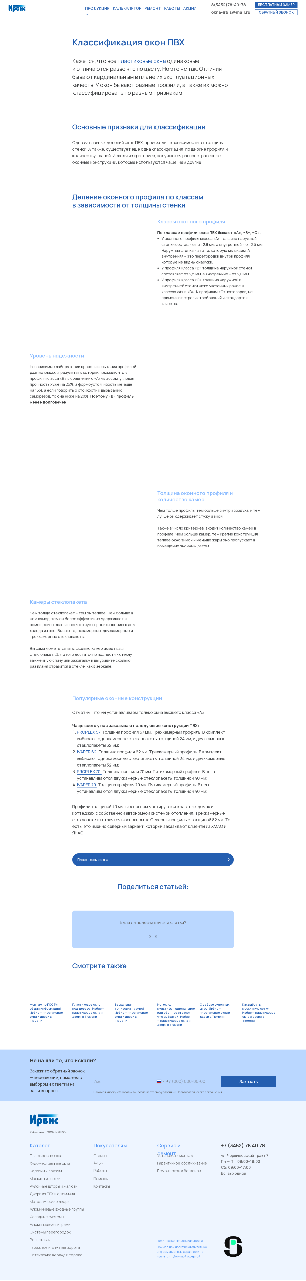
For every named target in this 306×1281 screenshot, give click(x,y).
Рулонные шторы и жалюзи (53, 1186)
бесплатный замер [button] (276, 4)
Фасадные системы (47, 1216)
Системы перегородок (50, 1232)
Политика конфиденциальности (180, 1241)
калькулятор (127, 8)
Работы (172, 8)
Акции (98, 1162)
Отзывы (100, 1155)
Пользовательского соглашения (199, 1092)
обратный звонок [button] (276, 12)
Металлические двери (49, 1201)
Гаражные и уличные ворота (55, 1247)
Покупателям (110, 1145)
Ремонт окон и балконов (179, 1170)
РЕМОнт (152, 8)
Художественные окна (50, 1163)
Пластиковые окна (46, 1155)
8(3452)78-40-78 (228, 5)
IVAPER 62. (87, 752)
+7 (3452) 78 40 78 (243, 1145)
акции (190, 8)
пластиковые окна (142, 61)
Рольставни (40, 1239)
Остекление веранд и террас (56, 1254)
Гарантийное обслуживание (182, 1163)
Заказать (248, 1081)
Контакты (102, 1186)
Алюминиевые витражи (50, 1224)
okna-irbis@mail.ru (230, 12)
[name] (123, 1081)
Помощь (101, 1178)
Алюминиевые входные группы (57, 1209)
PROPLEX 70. (89, 771)
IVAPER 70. (87, 785)
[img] (160, 1231)
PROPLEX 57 (88, 732)
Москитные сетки (45, 1178)
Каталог (40, 1145)
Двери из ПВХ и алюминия (52, 1193)
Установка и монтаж (175, 1155)
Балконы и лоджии (46, 1170)
